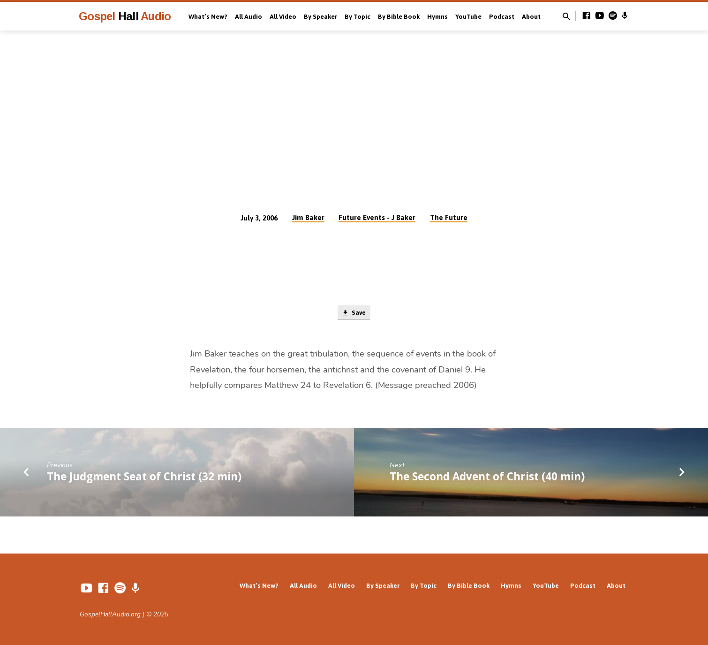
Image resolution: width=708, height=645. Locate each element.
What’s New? (207, 16)
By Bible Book (399, 16)
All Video (283, 16)
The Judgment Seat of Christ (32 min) (144, 478)
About (531, 16)
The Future (448, 217)
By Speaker (320, 16)
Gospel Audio (125, 16)
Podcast (501, 16)
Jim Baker (308, 217)
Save (353, 314)
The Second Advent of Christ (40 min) (487, 478)
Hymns (437, 16)
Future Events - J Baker (377, 217)
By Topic (357, 16)
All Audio (248, 16)
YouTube (468, 16)
